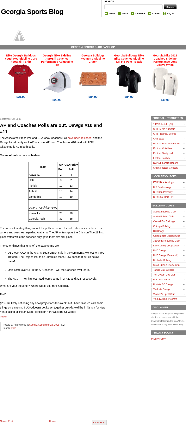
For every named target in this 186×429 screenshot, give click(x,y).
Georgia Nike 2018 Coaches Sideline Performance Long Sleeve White (165, 60)
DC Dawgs (158, 231)
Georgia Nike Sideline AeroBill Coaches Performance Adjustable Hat (57, 60)
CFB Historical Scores (164, 134)
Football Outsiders (162, 148)
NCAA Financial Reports (165, 163)
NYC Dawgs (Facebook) (165, 255)
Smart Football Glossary (165, 167)
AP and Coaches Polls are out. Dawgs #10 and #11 (51, 128)
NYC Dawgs (159, 250)
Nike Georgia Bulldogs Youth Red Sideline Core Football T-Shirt (21, 58)
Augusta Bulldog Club (164, 211)
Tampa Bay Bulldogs (163, 270)
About (125, 13)
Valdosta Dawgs (161, 289)
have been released (79, 138)
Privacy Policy (158, 338)
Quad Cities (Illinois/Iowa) (166, 265)
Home (112, 13)
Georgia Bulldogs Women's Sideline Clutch (93, 58)
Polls (13, 328)
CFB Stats (158, 138)
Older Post (99, 422)
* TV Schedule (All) (163, 124)
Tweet (3, 317)
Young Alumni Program (165, 299)
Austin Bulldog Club (163, 216)
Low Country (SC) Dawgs (166, 245)
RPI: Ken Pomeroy (162, 192)
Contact (156, 13)
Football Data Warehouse (166, 143)
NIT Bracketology (162, 187)
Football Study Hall (163, 153)
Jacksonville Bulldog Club (166, 240)
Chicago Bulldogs (162, 226)
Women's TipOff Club (164, 294)
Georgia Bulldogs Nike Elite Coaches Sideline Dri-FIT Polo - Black (129, 58)
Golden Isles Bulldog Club (166, 236)
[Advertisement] (38, 379)
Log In (170, 13)
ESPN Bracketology (163, 182)
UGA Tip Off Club (162, 279)
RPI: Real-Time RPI (163, 197)
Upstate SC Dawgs (163, 284)
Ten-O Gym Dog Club (164, 274)
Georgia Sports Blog (32, 11)
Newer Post (6, 421)
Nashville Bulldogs (162, 260)
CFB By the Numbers (164, 129)
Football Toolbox (161, 158)
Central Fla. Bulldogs (164, 221)
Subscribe (140, 13)
